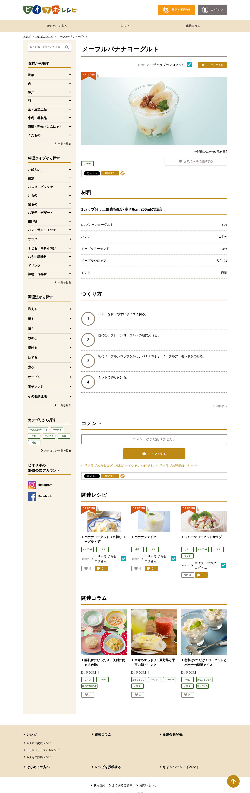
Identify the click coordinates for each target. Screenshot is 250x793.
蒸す (31, 318)
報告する (221, 406)
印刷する (110, 173)
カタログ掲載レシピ (38, 743)
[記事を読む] (90, 672)
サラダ (32, 239)
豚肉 (64, 436)
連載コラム (193, 26)
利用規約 (99, 785)
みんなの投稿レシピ (38, 430)
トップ (26, 36)
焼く (31, 328)
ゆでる (32, 357)
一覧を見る (64, 143)
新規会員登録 (172, 734)
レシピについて (44, 36)
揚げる (32, 347)
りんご (187, 549)
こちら (190, 465)
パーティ (57, 430)
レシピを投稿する (108, 767)
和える (32, 309)
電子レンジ (36, 386)
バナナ (102, 549)
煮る (31, 367)
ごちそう (49, 436)
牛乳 (34, 436)
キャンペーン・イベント (180, 767)
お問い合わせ (148, 785)
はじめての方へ (57, 26)
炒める (32, 338)
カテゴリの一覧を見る (57, 450)
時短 (34, 442)
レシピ (125, 26)
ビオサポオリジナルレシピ (42, 750)
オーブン (34, 377)
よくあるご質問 (122, 785)
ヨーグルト (87, 549)
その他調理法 (37, 396)
